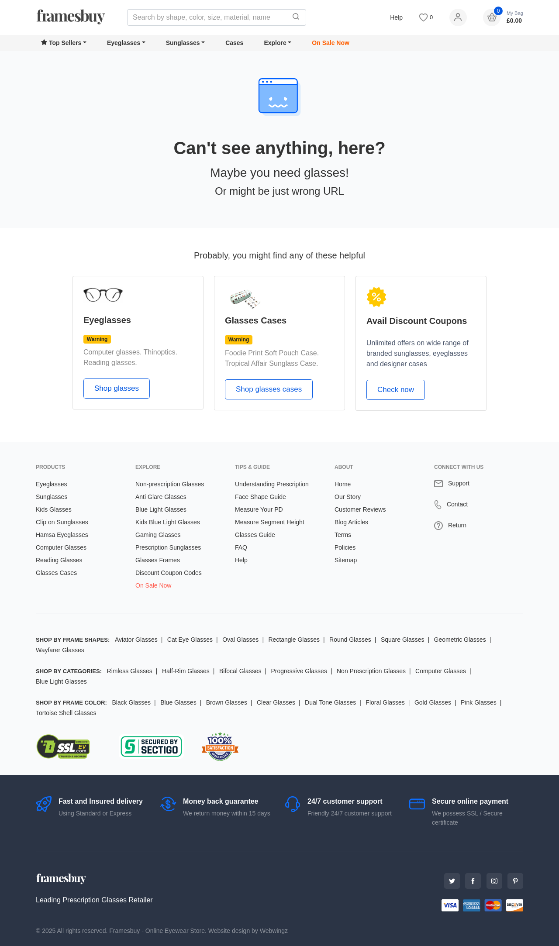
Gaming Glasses (157, 534)
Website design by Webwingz (248, 930)
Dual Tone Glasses (330, 702)
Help (396, 17)
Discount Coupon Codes (168, 572)
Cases (234, 42)
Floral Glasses (385, 702)
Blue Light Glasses (160, 509)
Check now (395, 389)
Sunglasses (183, 42)
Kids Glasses (54, 509)
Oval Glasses (240, 639)
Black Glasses (131, 702)
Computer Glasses (61, 547)
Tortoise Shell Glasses (66, 712)
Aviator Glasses (136, 639)
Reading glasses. (110, 362)
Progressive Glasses (299, 670)
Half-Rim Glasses (186, 670)
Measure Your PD (259, 509)
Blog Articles (351, 522)
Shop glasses (116, 388)
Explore (275, 42)
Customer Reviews (360, 509)
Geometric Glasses (460, 639)
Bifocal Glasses (240, 670)
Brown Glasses (226, 702)
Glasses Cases (56, 572)
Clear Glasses (276, 702)
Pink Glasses (479, 702)
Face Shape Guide (260, 496)
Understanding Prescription (272, 484)
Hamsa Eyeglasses (62, 534)
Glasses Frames (157, 560)
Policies (345, 547)
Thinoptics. (160, 352)
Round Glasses (350, 639)
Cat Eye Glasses (190, 639)
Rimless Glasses (129, 670)
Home (343, 484)
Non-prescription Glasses (169, 484)
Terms (343, 534)
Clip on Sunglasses (62, 522)
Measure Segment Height (269, 522)
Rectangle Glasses (294, 639)
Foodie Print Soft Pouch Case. (272, 353)
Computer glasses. (112, 352)
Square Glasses (402, 639)
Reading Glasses (59, 560)
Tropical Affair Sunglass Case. (271, 363)
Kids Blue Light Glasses (167, 522)
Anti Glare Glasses (160, 496)
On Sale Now (330, 42)
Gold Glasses (432, 702)
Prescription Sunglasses (168, 547)
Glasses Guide (255, 534)
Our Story (348, 496)
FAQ (241, 547)
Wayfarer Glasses (60, 650)
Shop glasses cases (269, 389)
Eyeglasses (123, 42)
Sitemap (346, 560)
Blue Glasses (178, 702)
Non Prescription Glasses (371, 670)
